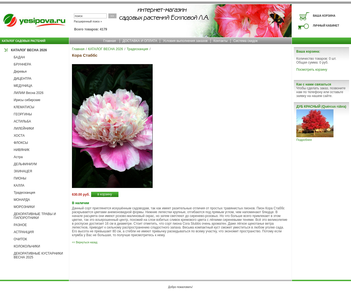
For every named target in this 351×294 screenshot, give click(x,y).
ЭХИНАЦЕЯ (23, 171)
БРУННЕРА (22, 64)
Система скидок (245, 41)
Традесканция (24, 193)
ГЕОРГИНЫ (23, 114)
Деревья (20, 71)
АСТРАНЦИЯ (24, 232)
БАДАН (19, 57)
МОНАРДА (22, 200)
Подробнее (304, 139)
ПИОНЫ (20, 178)
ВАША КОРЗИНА (324, 15)
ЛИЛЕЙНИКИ (24, 128)
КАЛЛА (19, 185)
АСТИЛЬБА (22, 121)
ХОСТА (19, 136)
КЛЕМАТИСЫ (24, 107)
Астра (18, 157)
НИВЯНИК (22, 150)
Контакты (220, 41)
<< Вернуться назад (84, 242)
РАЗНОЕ (20, 225)
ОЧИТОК (20, 239)
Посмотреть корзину (311, 70)
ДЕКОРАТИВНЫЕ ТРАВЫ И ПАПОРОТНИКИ (35, 216)
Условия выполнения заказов (185, 41)
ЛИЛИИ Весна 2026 (28, 93)
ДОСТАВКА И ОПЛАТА (140, 41)
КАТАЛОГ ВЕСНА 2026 (29, 50)
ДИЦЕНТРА (22, 79)
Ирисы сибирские (27, 100)
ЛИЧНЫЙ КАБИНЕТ (326, 25)
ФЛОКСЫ (21, 143)
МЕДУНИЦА (23, 86)
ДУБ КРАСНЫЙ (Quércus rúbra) (321, 107)
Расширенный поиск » (88, 21)
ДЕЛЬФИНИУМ (25, 164)
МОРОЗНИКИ (24, 207)
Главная (109, 41)
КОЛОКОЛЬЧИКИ (27, 246)
